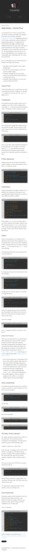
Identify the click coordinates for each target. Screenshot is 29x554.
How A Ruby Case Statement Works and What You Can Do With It (14, 536)
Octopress (4, 550)
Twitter (20, 17)
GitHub (9, 17)
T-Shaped (15, 10)
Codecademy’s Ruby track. (8, 38)
